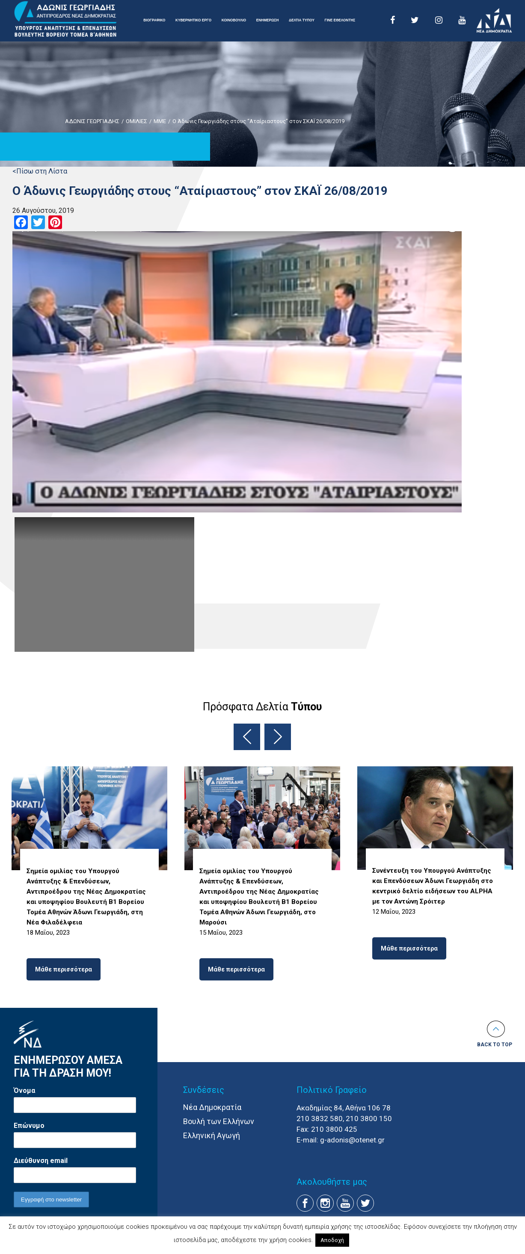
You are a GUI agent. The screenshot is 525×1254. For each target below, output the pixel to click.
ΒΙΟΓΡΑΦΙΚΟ (154, 20)
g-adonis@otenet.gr (352, 1140)
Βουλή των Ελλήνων (218, 1121)
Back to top (494, 1045)
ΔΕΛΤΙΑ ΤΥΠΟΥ (301, 20)
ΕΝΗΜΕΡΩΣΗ (267, 20)
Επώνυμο (29, 1126)
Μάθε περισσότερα (63, 969)
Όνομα (24, 1090)
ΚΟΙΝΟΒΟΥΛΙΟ (234, 20)
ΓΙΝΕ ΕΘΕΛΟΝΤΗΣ (340, 20)
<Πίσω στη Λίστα (39, 171)
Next (277, 737)
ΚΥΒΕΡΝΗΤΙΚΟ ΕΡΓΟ (193, 20)
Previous (247, 737)
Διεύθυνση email (41, 1161)
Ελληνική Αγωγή (211, 1135)
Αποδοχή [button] (332, 1240)
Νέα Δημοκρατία (212, 1107)
